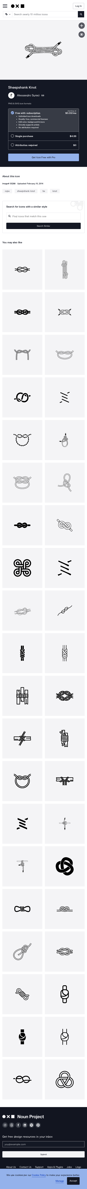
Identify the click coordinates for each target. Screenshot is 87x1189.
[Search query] (43, 216)
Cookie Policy (39, 1175)
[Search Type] (7, 14)
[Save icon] (82, 25)
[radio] (43, 120)
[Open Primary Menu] (5, 6)
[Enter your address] (43, 1144)
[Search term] (45, 14)
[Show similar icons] (82, 34)
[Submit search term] (81, 14)
